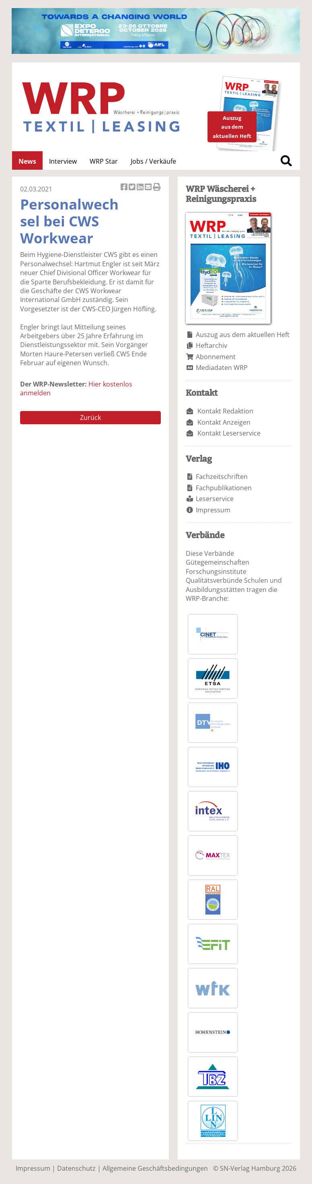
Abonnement (216, 356)
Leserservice (215, 498)
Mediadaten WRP (222, 367)
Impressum (213, 510)
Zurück (90, 417)
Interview (63, 161)
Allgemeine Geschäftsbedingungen (155, 1168)
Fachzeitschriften (222, 476)
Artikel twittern (133, 187)
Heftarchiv (211, 345)
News (27, 161)
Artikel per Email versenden (149, 187)
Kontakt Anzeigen (223, 422)
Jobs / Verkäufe (153, 161)
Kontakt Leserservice (229, 433)
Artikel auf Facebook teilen (125, 187)
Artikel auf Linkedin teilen (141, 187)
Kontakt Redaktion (225, 411)
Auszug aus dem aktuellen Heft (242, 334)
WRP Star (104, 161)
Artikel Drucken (157, 187)
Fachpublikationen (224, 487)
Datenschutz (76, 1168)
